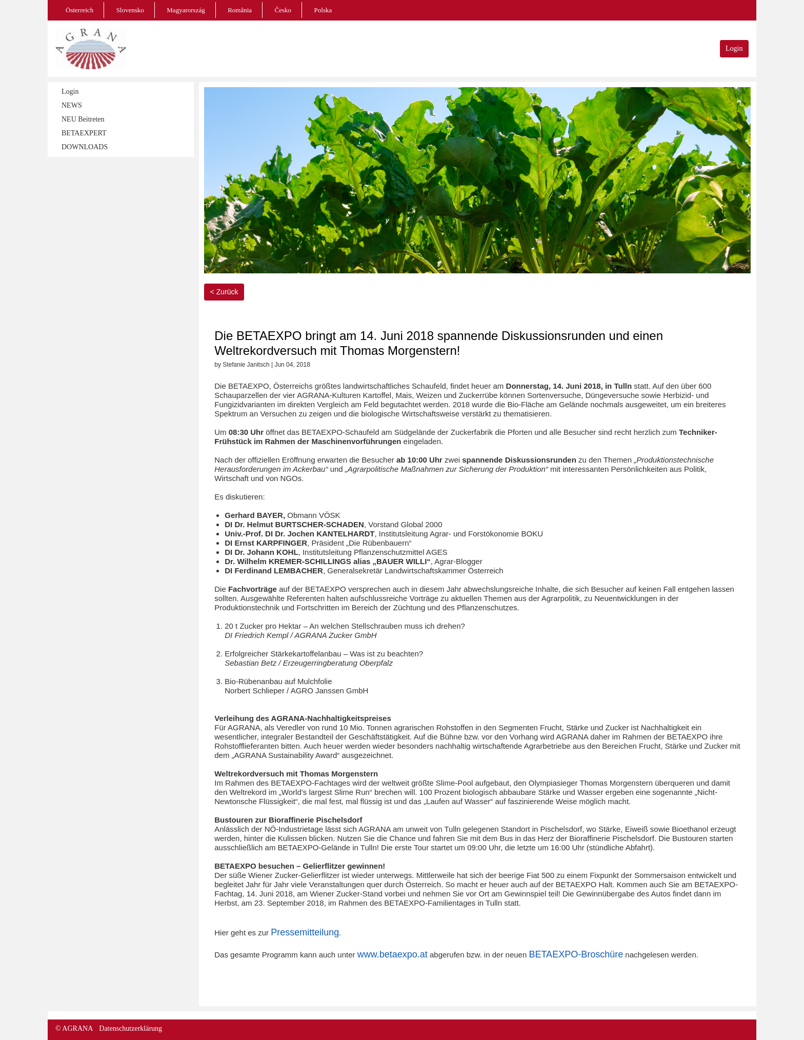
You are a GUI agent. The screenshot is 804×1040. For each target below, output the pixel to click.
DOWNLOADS (85, 147)
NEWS (72, 105)
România (240, 10)
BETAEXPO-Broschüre (576, 954)
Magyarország (186, 10)
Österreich (79, 10)
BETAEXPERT (84, 133)
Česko (283, 10)
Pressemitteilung (305, 932)
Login (734, 48)
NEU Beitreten (83, 119)
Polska (323, 10)
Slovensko (130, 10)
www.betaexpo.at (392, 954)
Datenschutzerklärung (130, 1028)
